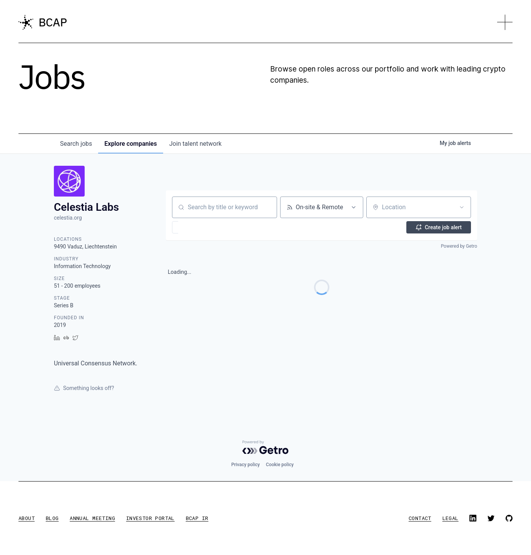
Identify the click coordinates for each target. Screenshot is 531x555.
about (26, 518)
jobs (76, 143)
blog (52, 518)
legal (450, 518)
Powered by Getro (459, 246)
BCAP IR (197, 518)
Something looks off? (84, 388)
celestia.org (68, 218)
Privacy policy (245, 464)
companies (130, 143)
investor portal (150, 518)
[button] (505, 22)
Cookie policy (280, 464)
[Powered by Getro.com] (265, 447)
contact (420, 518)
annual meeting (92, 518)
